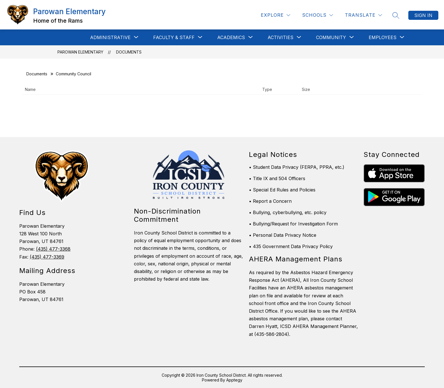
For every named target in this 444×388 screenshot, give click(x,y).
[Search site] (395, 15)
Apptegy (234, 380)
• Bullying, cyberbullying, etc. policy (287, 212)
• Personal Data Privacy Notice (282, 235)
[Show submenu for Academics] (231, 37)
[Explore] (275, 15)
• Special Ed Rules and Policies (282, 190)
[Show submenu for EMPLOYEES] (382, 37)
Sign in (423, 15)
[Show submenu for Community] (331, 37)
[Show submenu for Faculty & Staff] (174, 37)
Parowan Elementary (80, 52)
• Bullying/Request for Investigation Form (293, 224)
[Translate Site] (363, 15)
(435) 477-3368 (53, 249)
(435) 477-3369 (47, 257)
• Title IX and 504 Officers (277, 178)
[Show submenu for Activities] (280, 37)
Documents (129, 52)
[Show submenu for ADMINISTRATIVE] (110, 37)
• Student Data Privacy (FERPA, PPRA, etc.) (296, 167)
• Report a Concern (270, 201)
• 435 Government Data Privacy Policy (291, 246)
